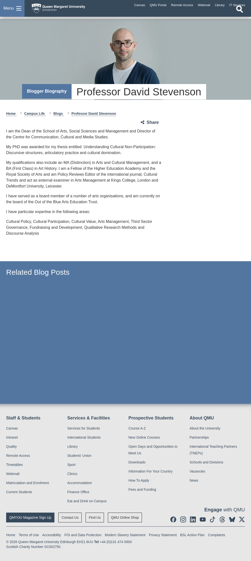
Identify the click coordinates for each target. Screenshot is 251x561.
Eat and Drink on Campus (87, 501)
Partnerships (199, 437)
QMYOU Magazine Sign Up (30, 517)
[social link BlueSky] (232, 519)
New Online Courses (144, 437)
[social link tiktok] (212, 519)
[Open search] (239, 14)
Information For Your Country (150, 471)
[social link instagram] (183, 519)
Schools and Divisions (206, 462)
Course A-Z (137, 428)
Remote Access (18, 456)
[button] (12, 11)
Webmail (12, 474)
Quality (11, 446)
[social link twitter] (242, 519)
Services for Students (83, 428)
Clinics (72, 474)
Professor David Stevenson (94, 113)
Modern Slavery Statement (125, 535)
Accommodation (79, 483)
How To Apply (138, 480)
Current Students (19, 492)
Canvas (12, 428)
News (194, 480)
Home (11, 113)
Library (72, 446)
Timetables (14, 465)
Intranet (12, 437)
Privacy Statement (163, 535)
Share (153, 122)
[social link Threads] (222, 519)
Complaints (216, 535)
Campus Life (35, 113)
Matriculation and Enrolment (27, 483)
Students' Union (79, 456)
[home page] (67, 9)
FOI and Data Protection (82, 535)
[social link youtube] (203, 519)
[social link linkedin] (193, 519)
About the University (205, 428)
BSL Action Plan (192, 535)
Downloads (136, 462)
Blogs (58, 113)
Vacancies (197, 471)
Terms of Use (29, 535)
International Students (84, 437)
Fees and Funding (142, 489)
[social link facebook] (173, 519)
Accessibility (51, 535)
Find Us (94, 517)
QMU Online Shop (125, 517)
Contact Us (70, 517)
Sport (71, 465)
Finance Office (78, 492)
